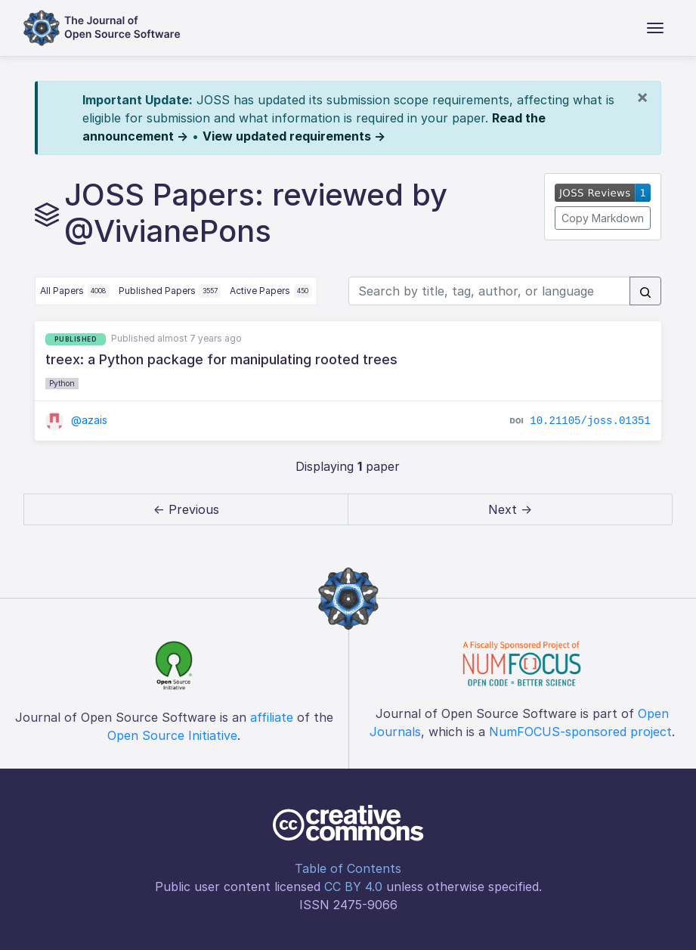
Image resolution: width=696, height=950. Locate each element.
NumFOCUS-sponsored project (580, 731)
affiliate (271, 717)
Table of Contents (348, 868)
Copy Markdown (602, 218)
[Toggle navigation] (655, 28)
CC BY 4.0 (353, 886)
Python (62, 383)
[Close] (642, 97)
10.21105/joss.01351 (590, 421)
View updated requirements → (294, 136)
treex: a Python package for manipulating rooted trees (221, 359)
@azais (76, 419)
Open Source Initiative (172, 735)
